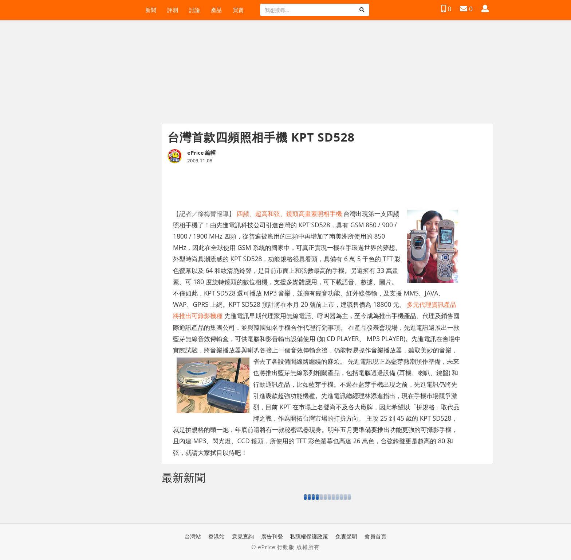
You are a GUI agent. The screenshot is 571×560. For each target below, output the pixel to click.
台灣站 (193, 536)
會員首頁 (375, 536)
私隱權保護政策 (309, 536)
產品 (216, 9)
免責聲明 (346, 536)
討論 (194, 9)
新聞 (150, 9)
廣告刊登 (272, 536)
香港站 (216, 536)
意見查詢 (243, 536)
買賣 (238, 9)
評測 (172, 9)
